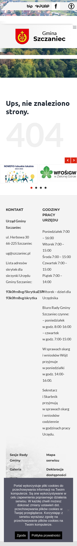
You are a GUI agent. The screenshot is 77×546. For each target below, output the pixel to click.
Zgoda (21, 535)
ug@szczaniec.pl (18, 253)
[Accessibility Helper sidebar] (71, 6)
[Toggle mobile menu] (75, 27)
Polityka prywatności (46, 535)
